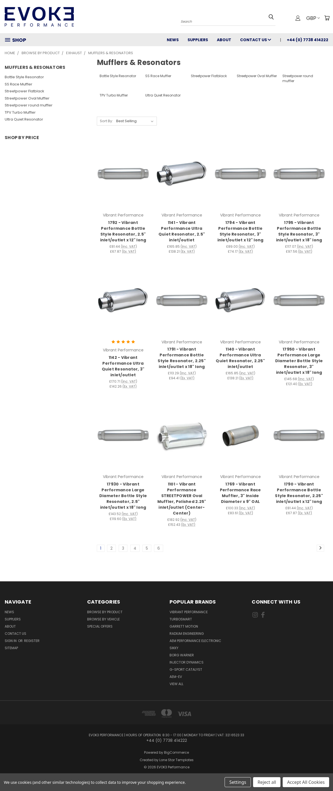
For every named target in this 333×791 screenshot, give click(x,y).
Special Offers (100, 626)
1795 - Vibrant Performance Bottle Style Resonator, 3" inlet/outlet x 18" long (299, 231)
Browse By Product (105, 612)
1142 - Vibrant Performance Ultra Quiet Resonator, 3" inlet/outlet (123, 366)
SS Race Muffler (18, 84)
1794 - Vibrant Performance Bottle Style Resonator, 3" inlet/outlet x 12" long (240, 231)
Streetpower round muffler (29, 105)
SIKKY (174, 648)
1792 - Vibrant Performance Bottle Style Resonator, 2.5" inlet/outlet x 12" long (123, 231)
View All (176, 684)
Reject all (266, 782)
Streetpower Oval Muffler (27, 98)
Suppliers (198, 40)
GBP (313, 18)
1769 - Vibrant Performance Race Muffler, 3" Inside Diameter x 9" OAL (240, 492)
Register (32, 640)
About (224, 40)
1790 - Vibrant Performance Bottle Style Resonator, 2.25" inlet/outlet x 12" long (299, 492)
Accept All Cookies (306, 782)
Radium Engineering (187, 633)
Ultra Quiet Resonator (24, 119)
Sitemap (11, 648)
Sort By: (106, 121)
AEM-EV (176, 676)
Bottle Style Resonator (24, 77)
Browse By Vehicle (103, 619)
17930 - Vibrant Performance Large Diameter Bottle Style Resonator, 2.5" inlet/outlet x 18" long (123, 495)
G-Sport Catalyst (186, 669)
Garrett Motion (184, 626)
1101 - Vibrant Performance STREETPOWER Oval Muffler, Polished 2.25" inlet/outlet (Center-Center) (181, 498)
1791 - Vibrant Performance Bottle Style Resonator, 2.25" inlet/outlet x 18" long (182, 357)
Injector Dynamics (187, 662)
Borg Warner (182, 655)
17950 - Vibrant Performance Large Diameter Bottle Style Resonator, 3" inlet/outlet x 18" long (299, 360)
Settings (237, 782)
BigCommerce (176, 752)
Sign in (11, 640)
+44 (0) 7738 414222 (307, 40)
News (173, 40)
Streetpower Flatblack (24, 91)
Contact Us (255, 40)
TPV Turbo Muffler (20, 112)
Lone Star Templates (176, 760)
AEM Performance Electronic (195, 640)
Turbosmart (181, 619)
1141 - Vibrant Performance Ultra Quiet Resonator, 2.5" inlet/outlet (181, 231)
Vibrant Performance (189, 612)
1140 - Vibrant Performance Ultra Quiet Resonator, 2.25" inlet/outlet (240, 357)
